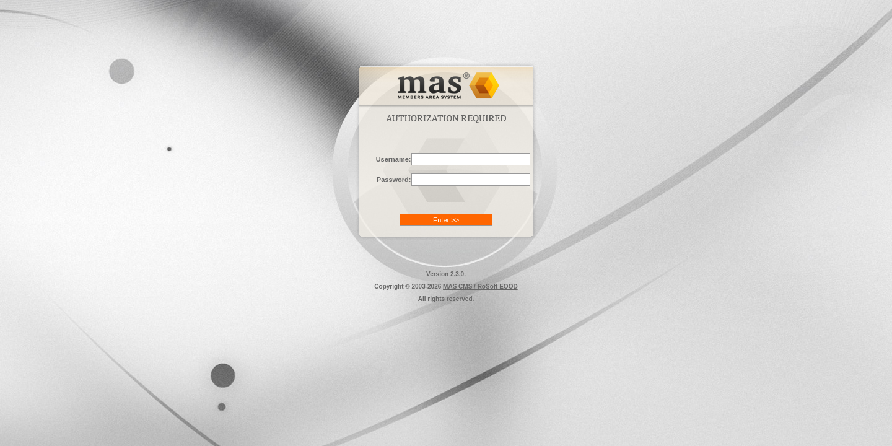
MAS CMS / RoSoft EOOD (480, 286)
